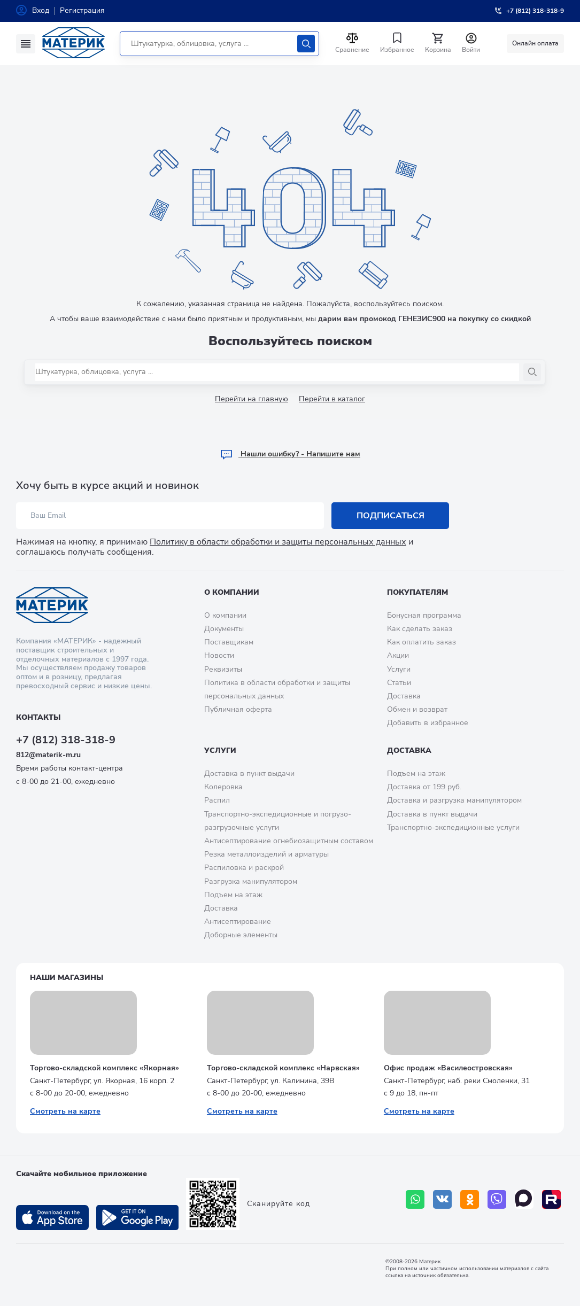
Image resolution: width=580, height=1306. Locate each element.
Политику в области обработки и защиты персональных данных (278, 542)
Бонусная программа (424, 615)
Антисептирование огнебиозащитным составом (288, 841)
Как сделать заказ (419, 629)
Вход (40, 10)
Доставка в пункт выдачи (249, 773)
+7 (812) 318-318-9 (65, 740)
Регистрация (82, 10)
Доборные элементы (240, 935)
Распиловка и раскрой (244, 867)
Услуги (399, 669)
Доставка (404, 696)
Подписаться (390, 516)
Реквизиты (223, 669)
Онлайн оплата (535, 43)
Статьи (399, 683)
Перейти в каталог (332, 399)
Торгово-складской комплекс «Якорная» (104, 1068)
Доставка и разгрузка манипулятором (454, 800)
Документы (224, 629)
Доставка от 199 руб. (424, 787)
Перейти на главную (251, 399)
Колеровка (223, 787)
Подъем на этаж (233, 895)
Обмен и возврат (417, 709)
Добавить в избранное (427, 723)
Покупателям (417, 592)
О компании (231, 592)
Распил (217, 800)
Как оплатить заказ (421, 642)
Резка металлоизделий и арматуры (266, 854)
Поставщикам (228, 642)
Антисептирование (237, 921)
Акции (398, 655)
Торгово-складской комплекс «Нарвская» (283, 1068)
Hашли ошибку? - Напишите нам (290, 454)
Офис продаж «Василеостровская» (448, 1068)
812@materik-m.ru (48, 755)
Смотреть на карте (65, 1111)
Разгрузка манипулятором (250, 881)
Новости (219, 655)
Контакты (38, 717)
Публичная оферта (238, 709)
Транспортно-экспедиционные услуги (453, 827)
